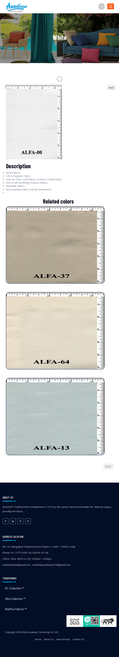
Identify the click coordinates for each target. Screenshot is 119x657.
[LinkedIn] (13, 521)
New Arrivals (63, 639)
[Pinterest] (20, 521)
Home (38, 639)
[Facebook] (5, 521)
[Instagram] (28, 521)
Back (108, 466)
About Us (49, 639)
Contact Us (78, 639)
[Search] (101, 6)
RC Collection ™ (14, 588)
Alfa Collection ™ (15, 599)
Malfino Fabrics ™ (16, 609)
